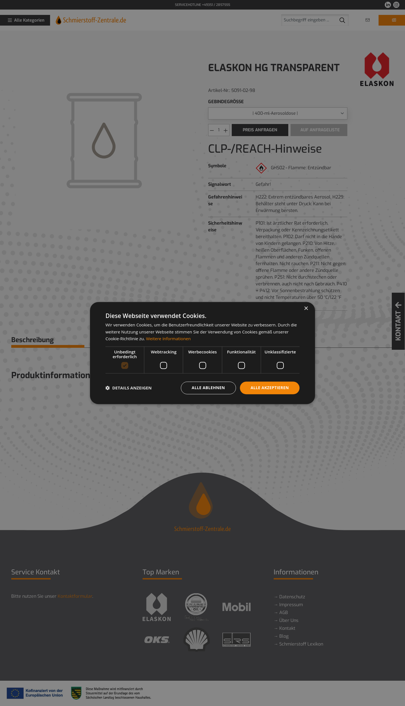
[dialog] (202, 353)
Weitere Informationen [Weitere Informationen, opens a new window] (168, 339)
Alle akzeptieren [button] (270, 387)
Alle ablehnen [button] (208, 387)
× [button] (306, 308)
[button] (128, 388)
